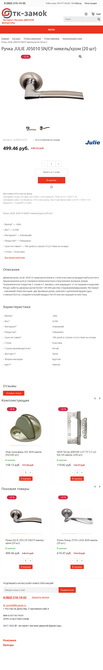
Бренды (8, 644)
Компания (9, 640)
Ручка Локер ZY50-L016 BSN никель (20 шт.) (77, 541)
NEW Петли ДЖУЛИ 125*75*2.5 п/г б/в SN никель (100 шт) (76, 453)
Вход (78, 3)
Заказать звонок (40, 597)
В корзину (51, 180)
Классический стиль (72, 38)
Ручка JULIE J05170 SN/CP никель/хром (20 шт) (24, 541)
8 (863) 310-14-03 (14, 3)
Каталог (16, 38)
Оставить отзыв (13, 393)
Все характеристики (15, 257)
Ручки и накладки (32, 38)
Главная (5, 38)
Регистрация (91, 3)
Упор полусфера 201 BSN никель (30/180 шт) (23, 453)
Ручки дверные (51, 38)
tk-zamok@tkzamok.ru (14, 605)
